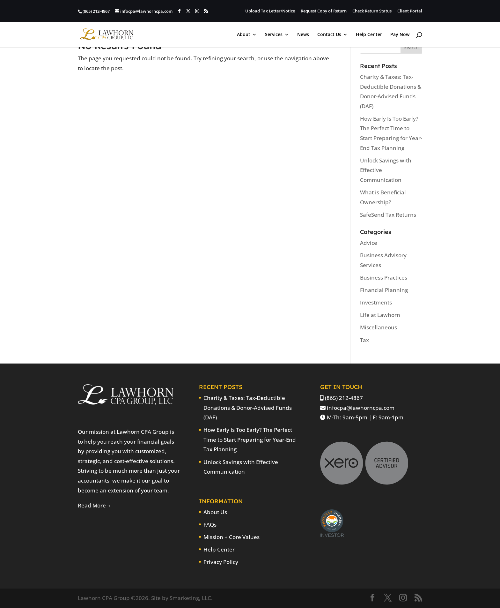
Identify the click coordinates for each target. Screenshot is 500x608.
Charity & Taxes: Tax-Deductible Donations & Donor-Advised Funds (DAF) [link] (247, 407)
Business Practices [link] (383, 277)
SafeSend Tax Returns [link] (388, 214)
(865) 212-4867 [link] (344, 398)
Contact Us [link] (329, 34)
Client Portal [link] (409, 11)
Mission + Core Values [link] (231, 537)
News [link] (303, 34)
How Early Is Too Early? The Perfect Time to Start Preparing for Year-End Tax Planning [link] (249, 439)
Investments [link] (376, 302)
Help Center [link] (369, 34)
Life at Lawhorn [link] (380, 315)
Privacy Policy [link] (220, 562)
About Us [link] (215, 512)
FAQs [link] (210, 524)
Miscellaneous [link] (378, 327)
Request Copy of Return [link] (324, 11)
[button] (179, 11)
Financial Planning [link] (384, 290)
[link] (106, 33)
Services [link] (274, 34)
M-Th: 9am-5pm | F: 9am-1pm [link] (365, 417)
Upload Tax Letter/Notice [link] (270, 11)
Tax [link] (364, 340)
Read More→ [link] (94, 505)
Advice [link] (368, 242)
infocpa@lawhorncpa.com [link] (360, 407)
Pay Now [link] (399, 34)
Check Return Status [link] (372, 11)
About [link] (243, 34)
